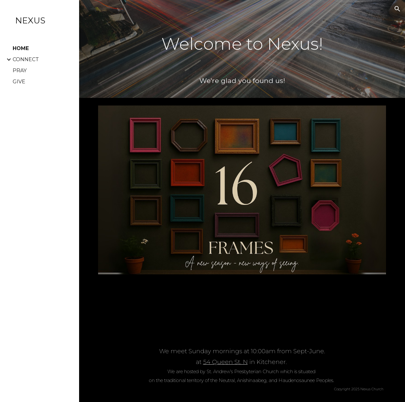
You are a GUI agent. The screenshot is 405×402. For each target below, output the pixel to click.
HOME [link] (21, 48)
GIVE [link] (19, 82)
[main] (242, 39)
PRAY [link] (20, 70)
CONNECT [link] (26, 59)
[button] (397, 8)
